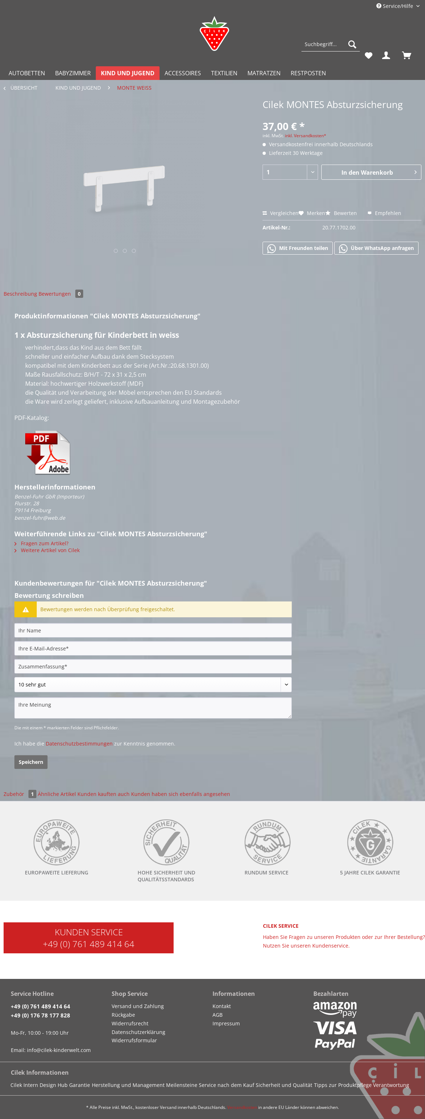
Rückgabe (123, 1014)
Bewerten (341, 213)
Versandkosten (242, 1107)
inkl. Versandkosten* (305, 136)
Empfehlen (384, 213)
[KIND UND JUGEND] (128, 73)
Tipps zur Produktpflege (343, 1085)
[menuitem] (330, 47)
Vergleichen (281, 213)
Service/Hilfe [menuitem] (395, 6)
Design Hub (54, 1085)
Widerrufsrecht (130, 1023)
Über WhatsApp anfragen (376, 248)
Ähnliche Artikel (57, 794)
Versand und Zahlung (138, 1006)
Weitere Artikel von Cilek (47, 550)
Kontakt (221, 1006)
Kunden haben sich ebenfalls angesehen (180, 794)
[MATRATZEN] (264, 73)
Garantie (79, 1085)
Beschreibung (20, 293)
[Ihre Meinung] (153, 708)
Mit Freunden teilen (297, 248)
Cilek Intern (24, 1085)
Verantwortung (391, 1085)
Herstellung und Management (128, 1085)
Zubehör (21, 794)
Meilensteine (181, 1085)
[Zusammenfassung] (153, 666)
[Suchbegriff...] (330, 44)
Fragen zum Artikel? (41, 543)
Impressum (226, 1023)
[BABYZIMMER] (73, 73)
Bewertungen (61, 293)
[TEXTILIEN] (224, 73)
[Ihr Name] (153, 630)
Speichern (31, 761)
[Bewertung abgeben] (153, 684)
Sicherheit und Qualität (284, 1085)
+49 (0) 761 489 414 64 (88, 944)
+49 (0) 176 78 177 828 (40, 1015)
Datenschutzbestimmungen (79, 743)
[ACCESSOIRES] (183, 73)
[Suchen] (352, 44)
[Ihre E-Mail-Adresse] (153, 648)
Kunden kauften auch (103, 794)
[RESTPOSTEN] (308, 73)
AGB (217, 1014)
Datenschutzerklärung (138, 1032)
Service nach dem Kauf (226, 1085)
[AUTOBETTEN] (27, 73)
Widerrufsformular (134, 1040)
